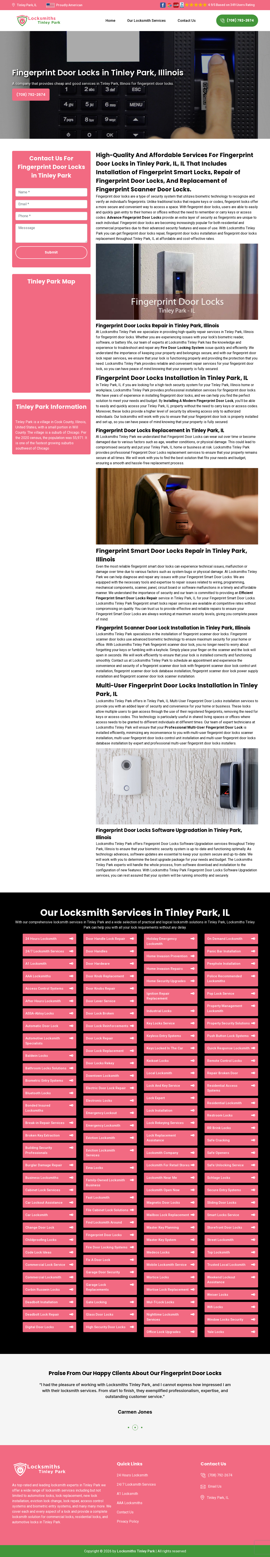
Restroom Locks (220, 1115)
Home (110, 21)
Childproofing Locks (40, 1240)
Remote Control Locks (224, 1061)
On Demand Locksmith (224, 939)
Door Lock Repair (99, 1038)
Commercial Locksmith (43, 1277)
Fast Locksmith (98, 1198)
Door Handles (96, 951)
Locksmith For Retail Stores (168, 1165)
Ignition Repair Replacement (158, 996)
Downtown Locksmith (102, 1076)
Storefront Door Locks (224, 1227)
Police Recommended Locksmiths (224, 978)
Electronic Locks (99, 1101)
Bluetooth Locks (38, 1093)
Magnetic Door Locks (163, 1203)
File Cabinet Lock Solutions (107, 1210)
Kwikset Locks (158, 1061)
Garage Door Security (103, 1272)
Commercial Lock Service (45, 1265)
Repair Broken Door (222, 1073)
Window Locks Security (225, 1320)
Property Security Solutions (228, 1023)
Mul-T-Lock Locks (160, 1302)
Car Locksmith (36, 1215)
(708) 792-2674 (237, 20)
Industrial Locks (159, 1011)
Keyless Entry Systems (164, 1036)
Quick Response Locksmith (228, 1048)
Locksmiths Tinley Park (136, 1551)
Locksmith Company (162, 1153)
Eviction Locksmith (100, 1138)
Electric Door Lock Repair (106, 1088)
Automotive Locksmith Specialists (42, 1040)
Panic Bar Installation (224, 951)
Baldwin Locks (36, 1056)
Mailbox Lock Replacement (168, 1215)
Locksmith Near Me (162, 1178)
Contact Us (187, 21)
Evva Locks (94, 1168)
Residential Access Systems (222, 1088)
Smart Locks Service (223, 1215)
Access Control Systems (44, 988)
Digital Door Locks (39, 1327)
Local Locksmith (159, 1073)
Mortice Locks (158, 1277)
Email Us (215, 1486)
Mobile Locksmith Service (167, 1265)
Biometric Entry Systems (44, 1081)
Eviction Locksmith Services (100, 1152)
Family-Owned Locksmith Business (105, 1182)
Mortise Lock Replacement (168, 1290)
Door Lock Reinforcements (107, 1026)
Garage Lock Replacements (97, 1287)
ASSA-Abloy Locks (39, 1013)
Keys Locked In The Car (165, 1048)
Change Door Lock (39, 1227)
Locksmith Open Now (163, 1190)
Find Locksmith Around (104, 1222)
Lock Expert (156, 1098)
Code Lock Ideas (38, 1252)
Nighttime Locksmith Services (163, 1317)
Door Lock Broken (100, 1013)
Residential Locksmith (224, 1103)
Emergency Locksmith (103, 1125)
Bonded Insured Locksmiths (37, 1108)
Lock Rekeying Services (165, 1123)
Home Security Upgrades (166, 981)
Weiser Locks (217, 1295)
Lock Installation (159, 1111)
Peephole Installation (223, 964)
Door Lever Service (100, 1001)
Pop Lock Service (220, 994)
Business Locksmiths (41, 1178)
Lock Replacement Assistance (161, 1137)
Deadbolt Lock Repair (42, 1314)
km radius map (51, 338)
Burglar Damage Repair (43, 1165)
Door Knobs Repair (100, 988)
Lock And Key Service (163, 1086)
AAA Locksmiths (38, 976)
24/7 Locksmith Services (44, 951)
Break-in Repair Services (44, 1123)
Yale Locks (215, 1332)
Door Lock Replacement (105, 1051)
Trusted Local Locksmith (226, 1265)
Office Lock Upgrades (164, 1332)
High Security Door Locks (105, 1327)
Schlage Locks (218, 1178)
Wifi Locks (215, 1307)
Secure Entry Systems (224, 1190)
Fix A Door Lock (98, 1260)
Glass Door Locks (99, 1314)
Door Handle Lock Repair (105, 939)
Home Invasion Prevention (167, 956)
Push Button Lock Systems (228, 1036)
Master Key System (161, 1240)
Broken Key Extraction (42, 1135)
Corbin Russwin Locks (42, 1290)
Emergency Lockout (101, 1113)
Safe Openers (218, 1153)
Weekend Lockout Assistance (221, 1279)
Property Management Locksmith (224, 1008)
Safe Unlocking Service (225, 1165)
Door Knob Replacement (105, 976)
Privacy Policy (128, 1521)
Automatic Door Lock (41, 1026)
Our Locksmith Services (146, 21)
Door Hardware (98, 964)
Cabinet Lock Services (42, 1190)
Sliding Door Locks (221, 1203)
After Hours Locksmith (43, 1001)
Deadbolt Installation (41, 1302)
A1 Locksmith (36, 964)
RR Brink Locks (219, 1128)
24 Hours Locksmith (41, 939)
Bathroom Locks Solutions (45, 1068)
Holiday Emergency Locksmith (162, 941)
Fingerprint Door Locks (104, 1235)
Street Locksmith (220, 1240)
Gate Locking (96, 1302)
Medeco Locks (158, 1252)
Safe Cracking (218, 1140)
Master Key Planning (163, 1227)
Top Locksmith (218, 1252)
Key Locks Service (161, 1023)
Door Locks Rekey (100, 1063)
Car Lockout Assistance (44, 1203)
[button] (128, 1427)
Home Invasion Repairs (165, 969)
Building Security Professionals (38, 1150)
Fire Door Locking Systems (106, 1247)
